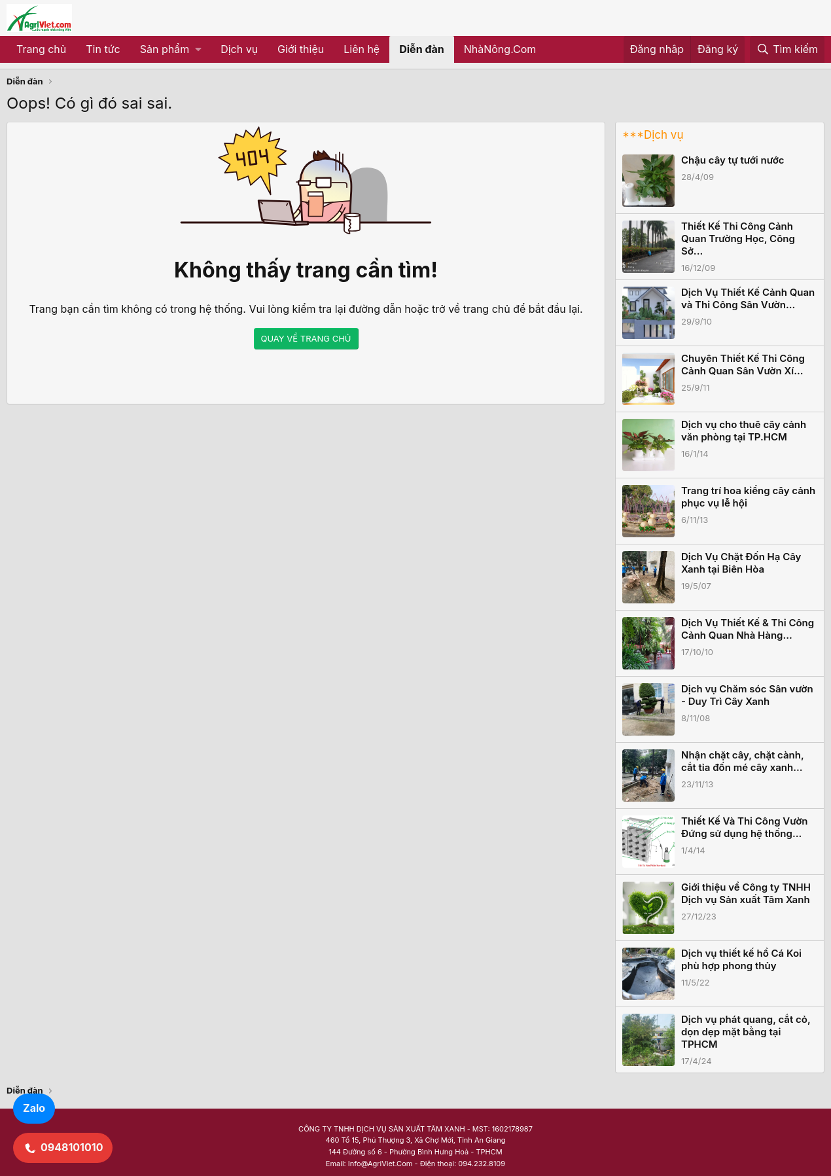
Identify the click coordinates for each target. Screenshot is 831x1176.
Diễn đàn (421, 49)
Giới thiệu (300, 49)
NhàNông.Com (500, 49)
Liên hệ (362, 49)
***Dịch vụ (652, 134)
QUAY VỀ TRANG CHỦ (306, 338)
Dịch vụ (239, 49)
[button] (170, 49)
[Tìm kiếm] (787, 49)
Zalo (34, 1107)
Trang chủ (41, 49)
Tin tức (103, 49)
